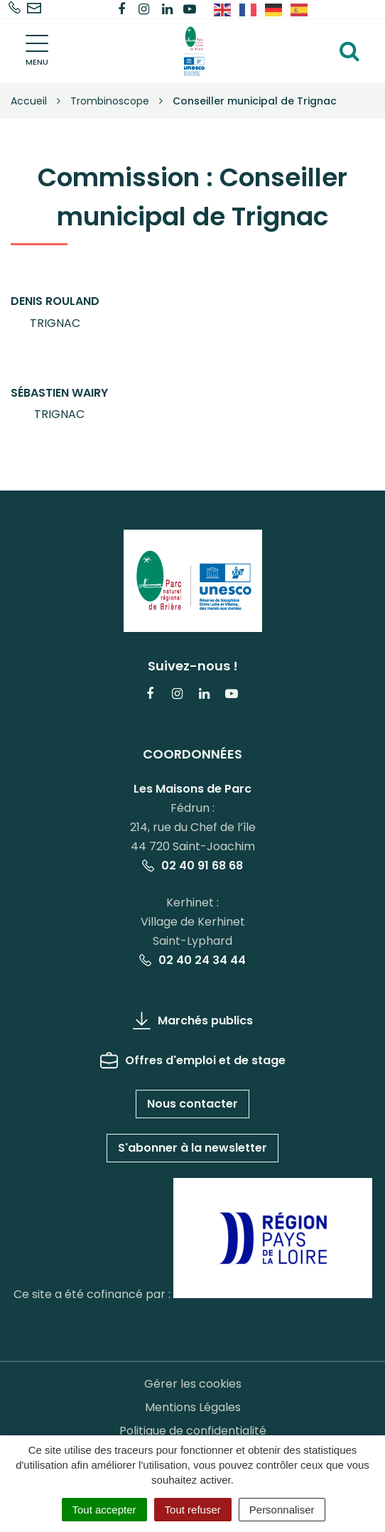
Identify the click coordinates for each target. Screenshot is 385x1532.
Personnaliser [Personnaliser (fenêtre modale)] (282, 1510)
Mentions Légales (193, 1407)
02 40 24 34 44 (192, 960)
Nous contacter (192, 1104)
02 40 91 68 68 (192, 865)
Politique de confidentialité (192, 1431)
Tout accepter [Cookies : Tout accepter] (104, 1510)
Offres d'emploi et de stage (193, 1060)
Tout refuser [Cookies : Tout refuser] (193, 1510)
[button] (55, 312)
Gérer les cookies (193, 1384)
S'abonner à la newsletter (192, 1148)
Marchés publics (193, 1020)
